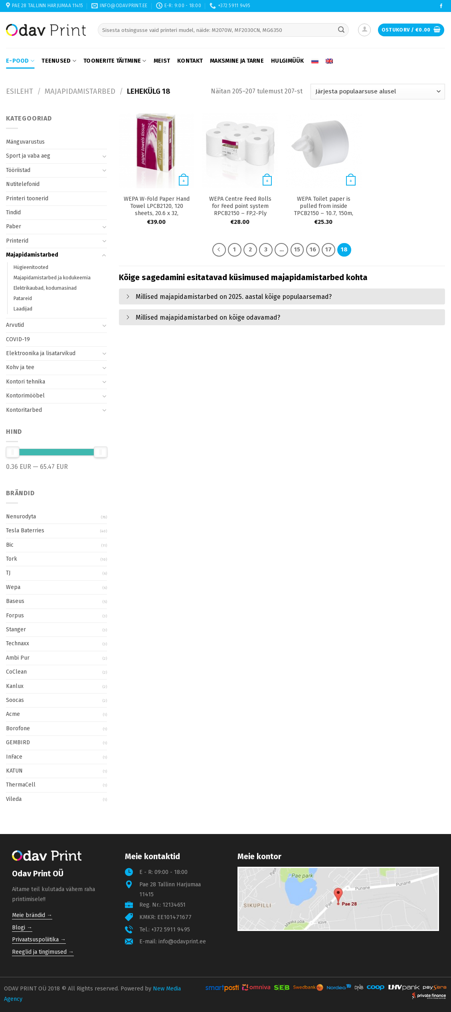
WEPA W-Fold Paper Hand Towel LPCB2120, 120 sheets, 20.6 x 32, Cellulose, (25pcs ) (157, 210)
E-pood (20, 61)
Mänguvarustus (25, 141)
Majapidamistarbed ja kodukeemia (52, 278)
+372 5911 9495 (170, 929)
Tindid (13, 212)
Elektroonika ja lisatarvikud (40, 353)
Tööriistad (18, 170)
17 (328, 249)
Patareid (23, 298)
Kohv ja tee (20, 367)
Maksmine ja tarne (237, 60)
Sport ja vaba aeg (28, 155)
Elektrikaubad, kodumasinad (45, 288)
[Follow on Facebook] (441, 6)
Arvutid (15, 325)
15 (297, 249)
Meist (162, 60)
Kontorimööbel (25, 395)
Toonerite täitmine (114, 61)
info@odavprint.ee (182, 941)
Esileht (19, 91)
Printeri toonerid (27, 198)
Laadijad (23, 309)
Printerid (17, 240)
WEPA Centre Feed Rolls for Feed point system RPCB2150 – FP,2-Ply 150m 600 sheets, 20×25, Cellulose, (240, 213)
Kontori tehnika (25, 381)
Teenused (59, 61)
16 (313, 249)
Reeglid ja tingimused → (43, 952)
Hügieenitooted (31, 267)
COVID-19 (18, 339)
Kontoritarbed (24, 410)
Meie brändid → (32, 915)
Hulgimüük (287, 60)
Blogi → (22, 927)
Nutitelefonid (23, 184)
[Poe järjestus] (378, 91)
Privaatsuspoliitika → (39, 939)
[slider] (12, 452)
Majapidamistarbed (80, 91)
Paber (13, 226)
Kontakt (190, 60)
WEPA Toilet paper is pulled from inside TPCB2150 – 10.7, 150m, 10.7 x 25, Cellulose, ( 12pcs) (323, 213)
